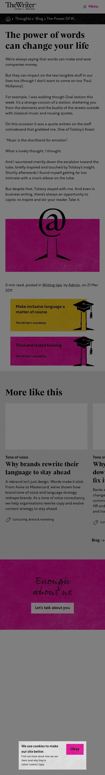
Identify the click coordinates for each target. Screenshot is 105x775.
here (41, 765)
